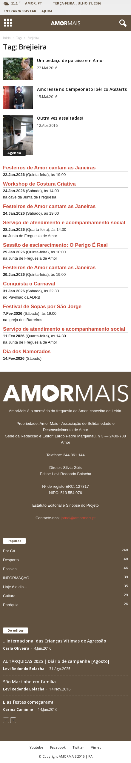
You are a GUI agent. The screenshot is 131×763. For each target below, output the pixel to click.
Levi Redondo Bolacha (23, 668)
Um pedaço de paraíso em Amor (70, 60)
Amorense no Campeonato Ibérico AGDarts (82, 89)
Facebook (58, 747)
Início (6, 38)
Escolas (10, 569)
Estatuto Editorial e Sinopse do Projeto (65, 505)
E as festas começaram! (28, 702)
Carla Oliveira (16, 648)
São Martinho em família (29, 681)
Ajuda (47, 11)
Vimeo (96, 747)
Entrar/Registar (20, 11)
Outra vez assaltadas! (60, 118)
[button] (121, 23)
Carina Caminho (18, 709)
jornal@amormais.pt (78, 518)
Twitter (78, 747)
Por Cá (9, 551)
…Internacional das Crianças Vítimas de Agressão (54, 641)
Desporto (11, 560)
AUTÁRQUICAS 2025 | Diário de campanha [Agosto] (56, 661)
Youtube (36, 747)
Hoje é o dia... (15, 587)
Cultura (9, 596)
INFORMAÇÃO (16, 578)
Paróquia (11, 605)
